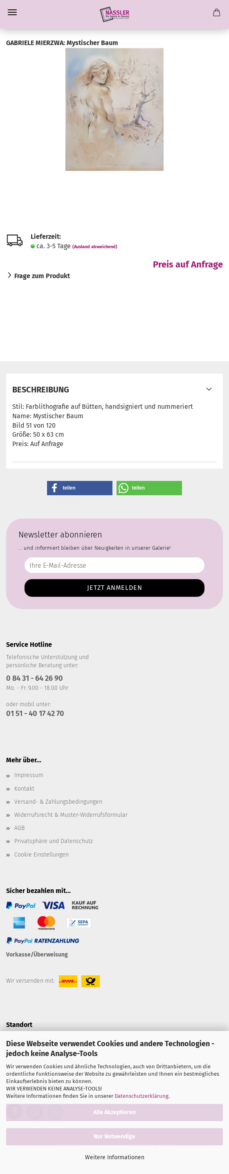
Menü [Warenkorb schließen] (12, 12)
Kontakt (24, 788)
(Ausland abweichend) (94, 246)
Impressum (28, 775)
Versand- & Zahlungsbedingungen (58, 801)
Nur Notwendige (114, 1136)
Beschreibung (40, 389)
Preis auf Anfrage (188, 264)
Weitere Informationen (114, 1157)
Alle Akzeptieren (114, 1112)
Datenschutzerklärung (141, 1096)
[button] (79, 488)
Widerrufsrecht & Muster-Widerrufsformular (71, 814)
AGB (19, 828)
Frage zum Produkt (42, 276)
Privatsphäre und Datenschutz (53, 841)
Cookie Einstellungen (41, 854)
